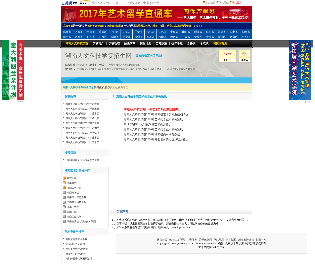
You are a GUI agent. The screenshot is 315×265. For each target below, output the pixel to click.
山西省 (67, 36)
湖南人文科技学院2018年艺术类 (82, 108)
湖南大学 (72, 183)
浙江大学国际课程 (75, 253)
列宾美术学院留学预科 (77, 249)
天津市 (91, 31)
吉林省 (150, 31)
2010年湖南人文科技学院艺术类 (82, 160)
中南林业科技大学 (76, 202)
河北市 (115, 31)
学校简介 (98, 43)
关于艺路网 (205, 239)
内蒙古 (127, 31)
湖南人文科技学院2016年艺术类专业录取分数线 (151, 109)
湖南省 (246, 31)
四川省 (150, 36)
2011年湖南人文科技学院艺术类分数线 (147, 124)
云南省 (162, 36)
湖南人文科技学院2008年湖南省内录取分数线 (152, 134)
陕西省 (174, 36)
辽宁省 (138, 31)
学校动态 (114, 43)
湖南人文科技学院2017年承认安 (82, 118)
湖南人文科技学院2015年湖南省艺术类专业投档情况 (156, 114)
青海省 (210, 36)
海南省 (115, 36)
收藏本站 (261, 239)
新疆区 (222, 36)
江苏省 (162, 31)
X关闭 (307, 102)
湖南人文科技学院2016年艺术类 (82, 137)
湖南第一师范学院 (76, 197)
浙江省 (198, 31)
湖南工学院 (73, 207)
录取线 (204, 43)
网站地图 (219, 239)
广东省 (91, 36)
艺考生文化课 (177, 239)
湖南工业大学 (74, 216)
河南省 (79, 36)
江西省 (210, 31)
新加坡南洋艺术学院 (76, 239)
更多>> (246, 36)
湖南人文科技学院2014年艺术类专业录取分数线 (153, 119)
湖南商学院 (73, 192)
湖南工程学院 (74, 187)
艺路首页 (162, 239)
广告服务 (192, 239)
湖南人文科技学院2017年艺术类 (82, 123)
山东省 (186, 31)
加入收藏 (210, 2)
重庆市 (103, 31)
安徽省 (174, 31)
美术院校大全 (234, 239)
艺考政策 (161, 43)
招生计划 (145, 43)
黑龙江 (127, 36)
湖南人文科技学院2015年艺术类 (82, 142)
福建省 (222, 31)
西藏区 (234, 36)
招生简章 (129, 43)
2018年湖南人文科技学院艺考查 (82, 104)
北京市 (67, 31)
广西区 (103, 36)
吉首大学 (72, 178)
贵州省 (138, 36)
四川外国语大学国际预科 (78, 258)
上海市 (79, 31)
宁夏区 (198, 36)
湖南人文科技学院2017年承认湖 (82, 132)
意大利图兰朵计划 (75, 244)
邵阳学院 (72, 211)
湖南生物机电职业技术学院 (81, 221)
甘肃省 (186, 36)
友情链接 (248, 239)
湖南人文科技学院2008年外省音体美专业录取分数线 (156, 139)
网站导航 (224, 2)
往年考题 (177, 43)
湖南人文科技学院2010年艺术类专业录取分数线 (153, 129)
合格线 (191, 43)
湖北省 (234, 31)
